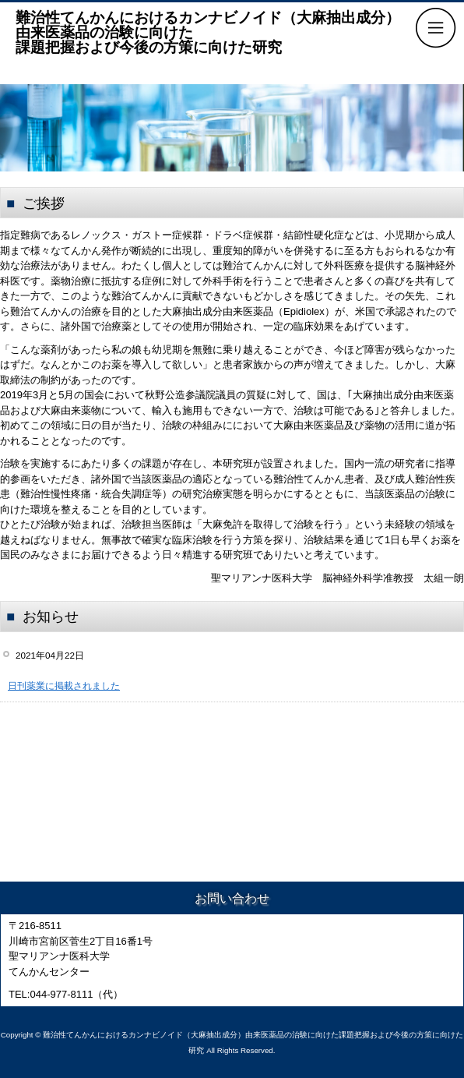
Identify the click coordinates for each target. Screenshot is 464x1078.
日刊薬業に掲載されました (64, 685)
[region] (232, 127)
